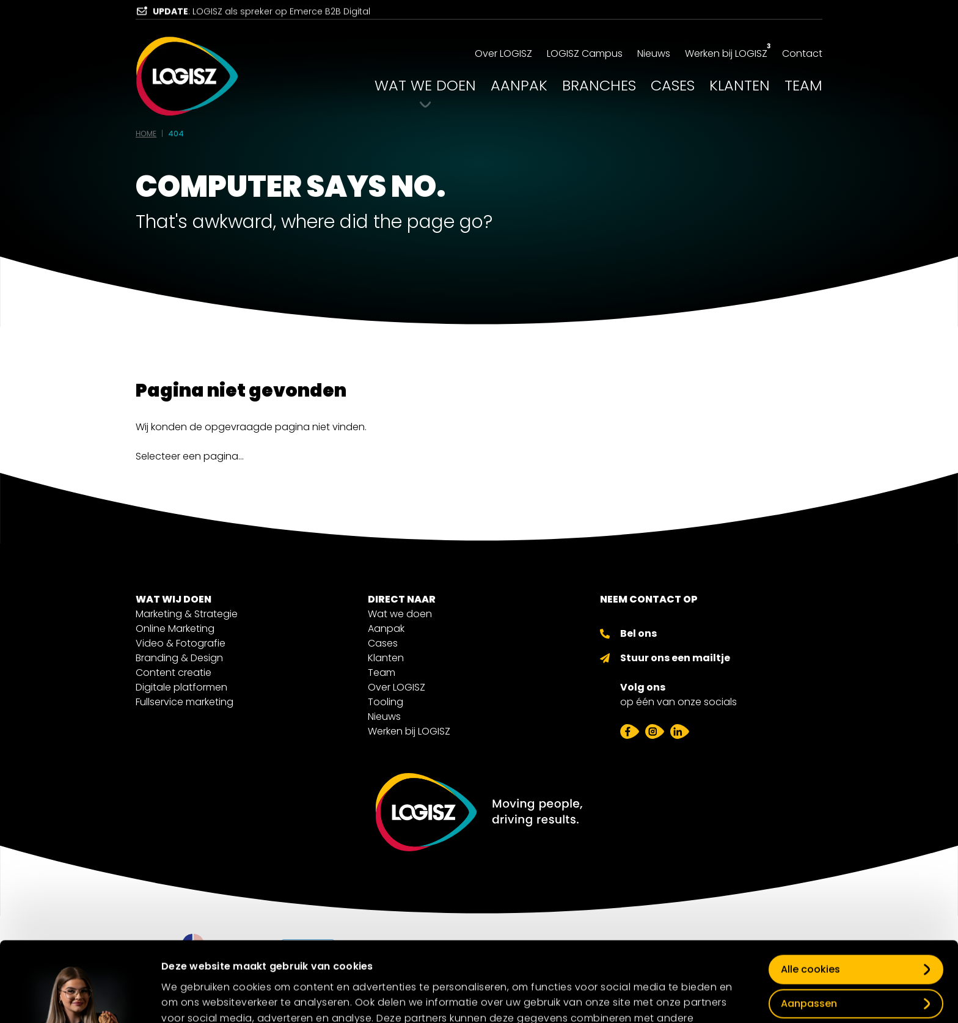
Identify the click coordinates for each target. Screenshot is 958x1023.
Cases (383, 643)
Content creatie (173, 673)
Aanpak (386, 629)
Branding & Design (179, 658)
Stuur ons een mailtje (675, 658)
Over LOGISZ (396, 687)
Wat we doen (400, 614)
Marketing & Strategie (187, 614)
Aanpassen (809, 929)
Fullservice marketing (184, 702)
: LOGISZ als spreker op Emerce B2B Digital (261, 15)
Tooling (385, 702)
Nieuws (384, 717)
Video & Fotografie (180, 643)
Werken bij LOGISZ (409, 731)
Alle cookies (810, 894)
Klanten (386, 658)
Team (381, 673)
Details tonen (193, 995)
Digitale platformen (181, 687)
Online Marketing (175, 629)
